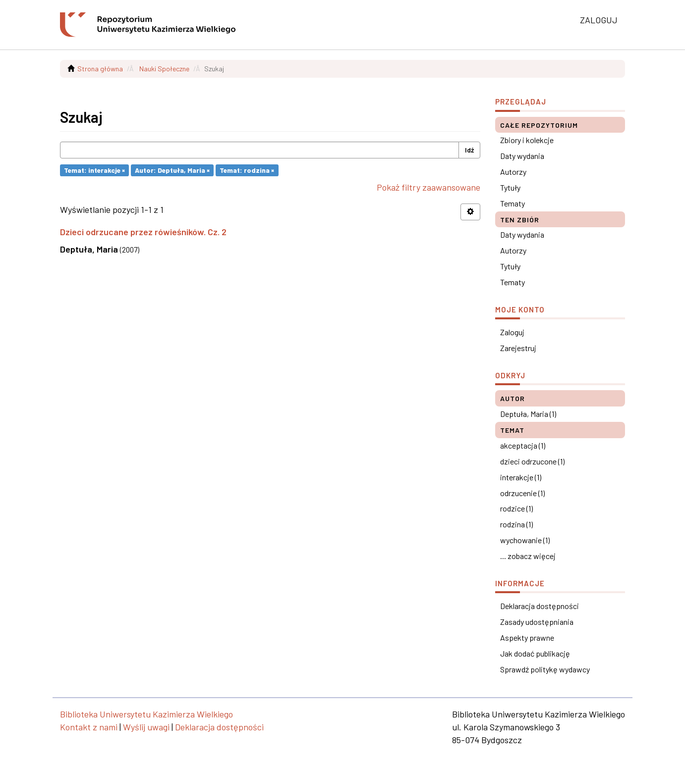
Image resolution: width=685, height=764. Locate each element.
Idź (469, 150)
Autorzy (513, 171)
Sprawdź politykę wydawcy (545, 669)
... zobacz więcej (528, 555)
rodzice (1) (516, 508)
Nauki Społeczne (164, 68)
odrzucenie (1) (522, 493)
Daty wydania (522, 155)
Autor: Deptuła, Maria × (172, 170)
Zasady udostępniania (536, 621)
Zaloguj (512, 332)
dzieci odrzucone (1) (532, 461)
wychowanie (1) (525, 540)
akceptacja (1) (522, 445)
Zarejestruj (518, 348)
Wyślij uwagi (146, 726)
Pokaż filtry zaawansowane (428, 187)
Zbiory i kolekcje (527, 140)
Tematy (512, 203)
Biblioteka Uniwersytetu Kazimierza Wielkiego (146, 714)
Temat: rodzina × (247, 170)
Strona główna (100, 68)
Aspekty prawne (527, 637)
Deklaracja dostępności (539, 606)
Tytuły (510, 187)
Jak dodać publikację (535, 653)
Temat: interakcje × (94, 170)
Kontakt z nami (88, 726)
